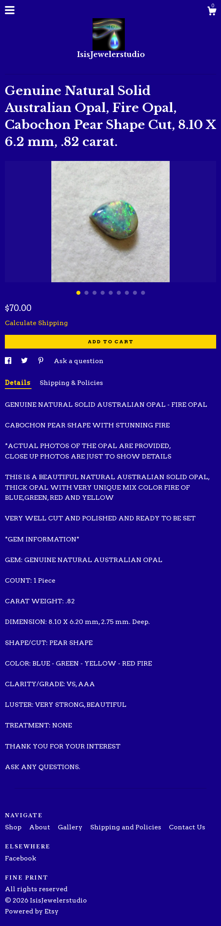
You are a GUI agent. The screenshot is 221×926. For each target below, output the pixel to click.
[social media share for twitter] (25, 361)
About (40, 827)
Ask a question (78, 361)
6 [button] (119, 293)
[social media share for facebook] (9, 361)
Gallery (71, 827)
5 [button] (111, 293)
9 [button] (143, 293)
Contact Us (187, 827)
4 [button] (103, 293)
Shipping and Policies (126, 827)
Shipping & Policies (71, 383)
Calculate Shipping (36, 323)
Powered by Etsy (32, 911)
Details (18, 383)
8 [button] (135, 293)
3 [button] (95, 293)
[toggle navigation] (10, 10)
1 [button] (78, 293)
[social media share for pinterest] (42, 361)
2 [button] (86, 293)
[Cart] (211, 12)
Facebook (20, 858)
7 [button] (127, 293)
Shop (14, 827)
